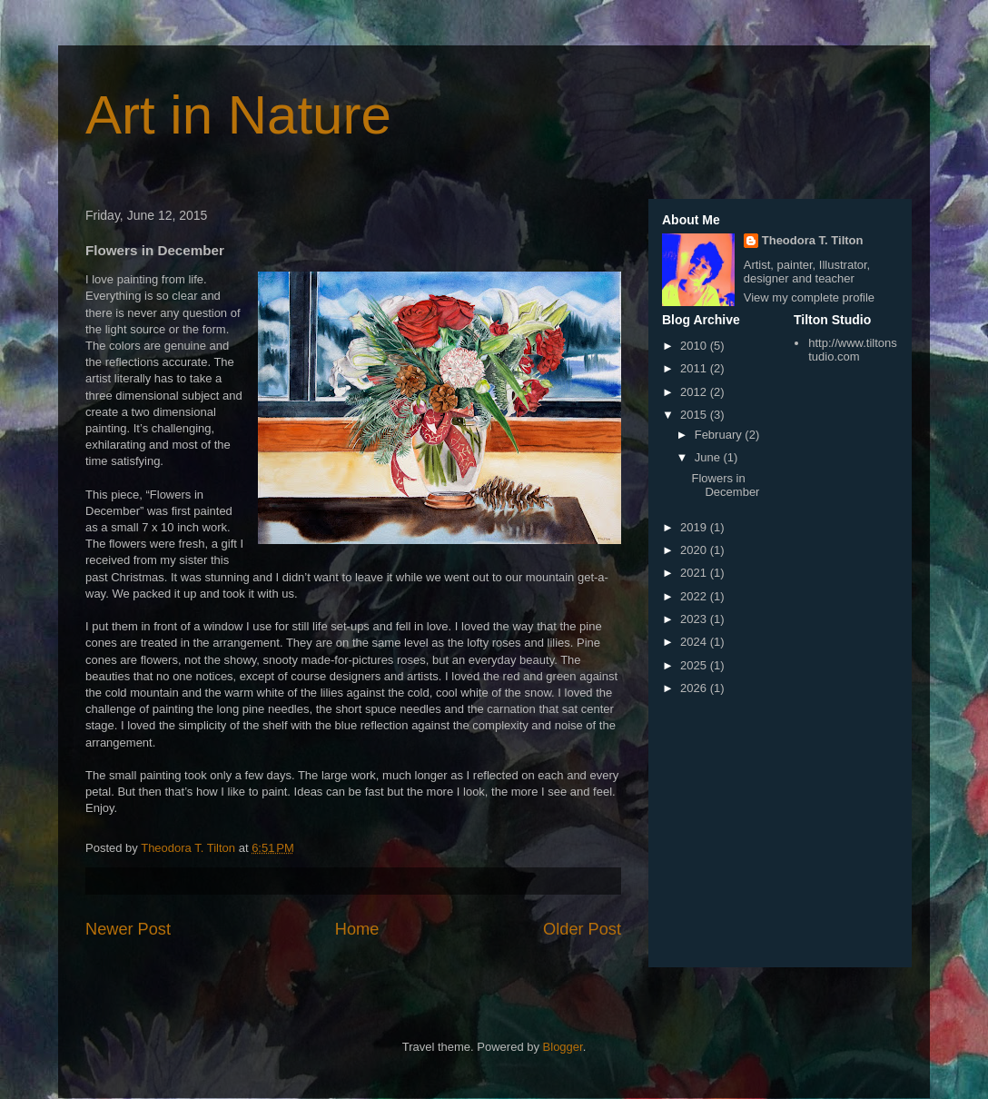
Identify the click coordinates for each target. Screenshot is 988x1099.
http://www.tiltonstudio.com (852, 350)
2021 (695, 572)
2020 (695, 550)
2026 (695, 688)
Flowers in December (725, 485)
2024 (695, 642)
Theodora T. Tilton (813, 240)
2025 (695, 665)
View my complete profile (809, 297)
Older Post (582, 929)
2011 (695, 368)
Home (357, 929)
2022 (695, 596)
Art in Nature (238, 114)
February (720, 434)
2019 (695, 527)
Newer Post (128, 929)
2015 (695, 414)
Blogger (563, 1047)
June (709, 457)
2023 (695, 619)
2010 (695, 345)
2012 (695, 392)
